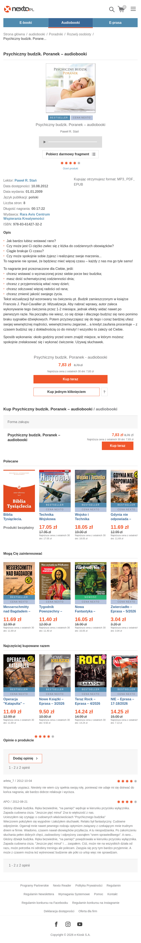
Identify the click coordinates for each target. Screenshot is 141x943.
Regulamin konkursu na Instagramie (95, 902)
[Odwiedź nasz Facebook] (56, 924)
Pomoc (98, 894)
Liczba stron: (13, 203)
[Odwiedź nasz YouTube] (79, 924)
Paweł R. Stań (69, 131)
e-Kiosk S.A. (82, 934)
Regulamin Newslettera (39, 894)
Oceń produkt (70, 165)
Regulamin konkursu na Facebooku (45, 902)
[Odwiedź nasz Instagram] (68, 924)
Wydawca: (11, 214)
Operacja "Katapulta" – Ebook (14, 703)
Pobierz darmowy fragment (67, 154)
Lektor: (9, 180)
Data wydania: (14, 191)
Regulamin (114, 885)
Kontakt (112, 894)
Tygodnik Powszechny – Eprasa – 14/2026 (52, 611)
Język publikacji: (16, 197)
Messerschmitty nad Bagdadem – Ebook (16, 611)
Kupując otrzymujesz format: (95, 179)
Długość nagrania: (17, 208)
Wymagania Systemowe (74, 894)
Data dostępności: (17, 186)
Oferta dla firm (87, 911)
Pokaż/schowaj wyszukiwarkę (112, 9)
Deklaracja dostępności (59, 911)
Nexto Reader (62, 885)
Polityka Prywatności (88, 885)
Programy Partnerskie (34, 885)
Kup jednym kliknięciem (66, 392)
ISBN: (8, 224)
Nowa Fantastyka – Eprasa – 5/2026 (87, 611)
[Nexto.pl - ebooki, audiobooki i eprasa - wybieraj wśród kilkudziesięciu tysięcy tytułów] (19, 9)
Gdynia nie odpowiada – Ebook (121, 519)
